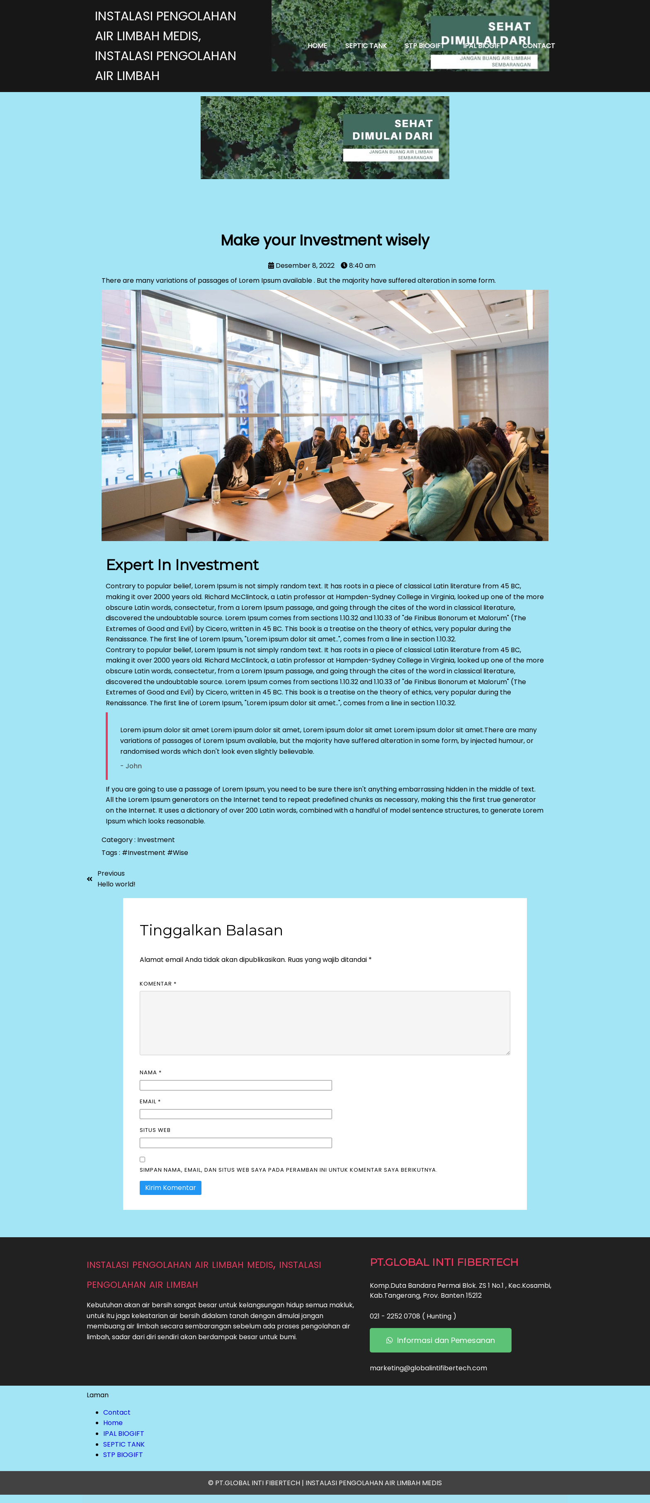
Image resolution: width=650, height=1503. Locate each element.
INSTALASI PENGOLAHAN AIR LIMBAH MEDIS (374, 1483)
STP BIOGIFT (123, 1454)
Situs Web (155, 1130)
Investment (156, 840)
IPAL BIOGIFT (123, 1433)
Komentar (158, 984)
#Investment (144, 852)
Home (113, 1423)
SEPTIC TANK (124, 1444)
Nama (151, 1072)
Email (150, 1101)
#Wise (177, 852)
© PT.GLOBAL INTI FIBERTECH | (257, 1483)
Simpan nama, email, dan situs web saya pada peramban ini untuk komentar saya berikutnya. (289, 1170)
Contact (117, 1412)
